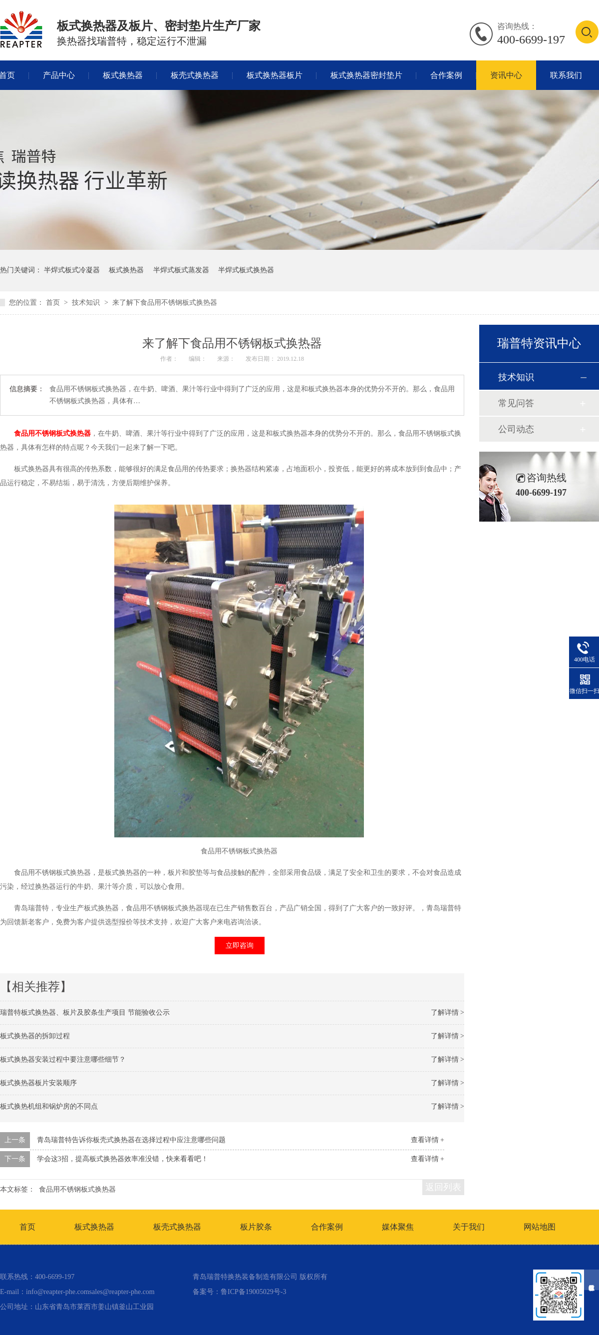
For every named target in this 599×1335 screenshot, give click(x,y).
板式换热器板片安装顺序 (38, 1083)
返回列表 (443, 1187)
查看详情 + (427, 1140)
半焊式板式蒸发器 (181, 270)
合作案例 (446, 75)
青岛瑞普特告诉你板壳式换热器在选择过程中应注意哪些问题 (131, 1140)
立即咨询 (240, 945)
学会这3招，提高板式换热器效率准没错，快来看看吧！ (122, 1159)
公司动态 (516, 429)
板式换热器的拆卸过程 (35, 1036)
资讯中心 (506, 75)
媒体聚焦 (398, 1227)
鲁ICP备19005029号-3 (253, 1292)
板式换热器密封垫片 (366, 75)
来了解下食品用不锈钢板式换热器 (164, 302)
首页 (54, 302)
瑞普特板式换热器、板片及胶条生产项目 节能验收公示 (85, 1012)
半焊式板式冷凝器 (72, 270)
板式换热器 (123, 75)
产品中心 (59, 75)
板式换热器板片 (274, 75)
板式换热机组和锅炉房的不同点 (49, 1106)
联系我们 (566, 75)
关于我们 (469, 1227)
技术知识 (87, 302)
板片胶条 (256, 1227)
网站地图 (540, 1227)
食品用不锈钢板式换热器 (52, 433)
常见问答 (516, 403)
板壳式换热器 (195, 75)
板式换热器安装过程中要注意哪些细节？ (63, 1059)
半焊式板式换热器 (246, 270)
